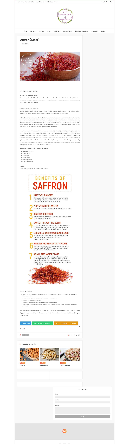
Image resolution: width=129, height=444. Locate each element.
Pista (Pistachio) (65, 365)
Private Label (94, 31)
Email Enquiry (26, 323)
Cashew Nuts (44, 365)
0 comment (25, 43)
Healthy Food (56, 31)
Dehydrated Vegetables (81, 31)
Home (18, 1)
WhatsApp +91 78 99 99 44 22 (42, 323)
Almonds (22, 365)
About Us (40, 416)
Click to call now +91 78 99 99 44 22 (66, 323)
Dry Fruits (41, 31)
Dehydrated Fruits (67, 31)
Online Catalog (60, 416)
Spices (48, 31)
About (22, 1)
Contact (56, 1)
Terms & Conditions (30, 1)
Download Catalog (72, 416)
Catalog (103, 31)
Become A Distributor (48, 1)
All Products (33, 31)
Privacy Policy (39, 1)
